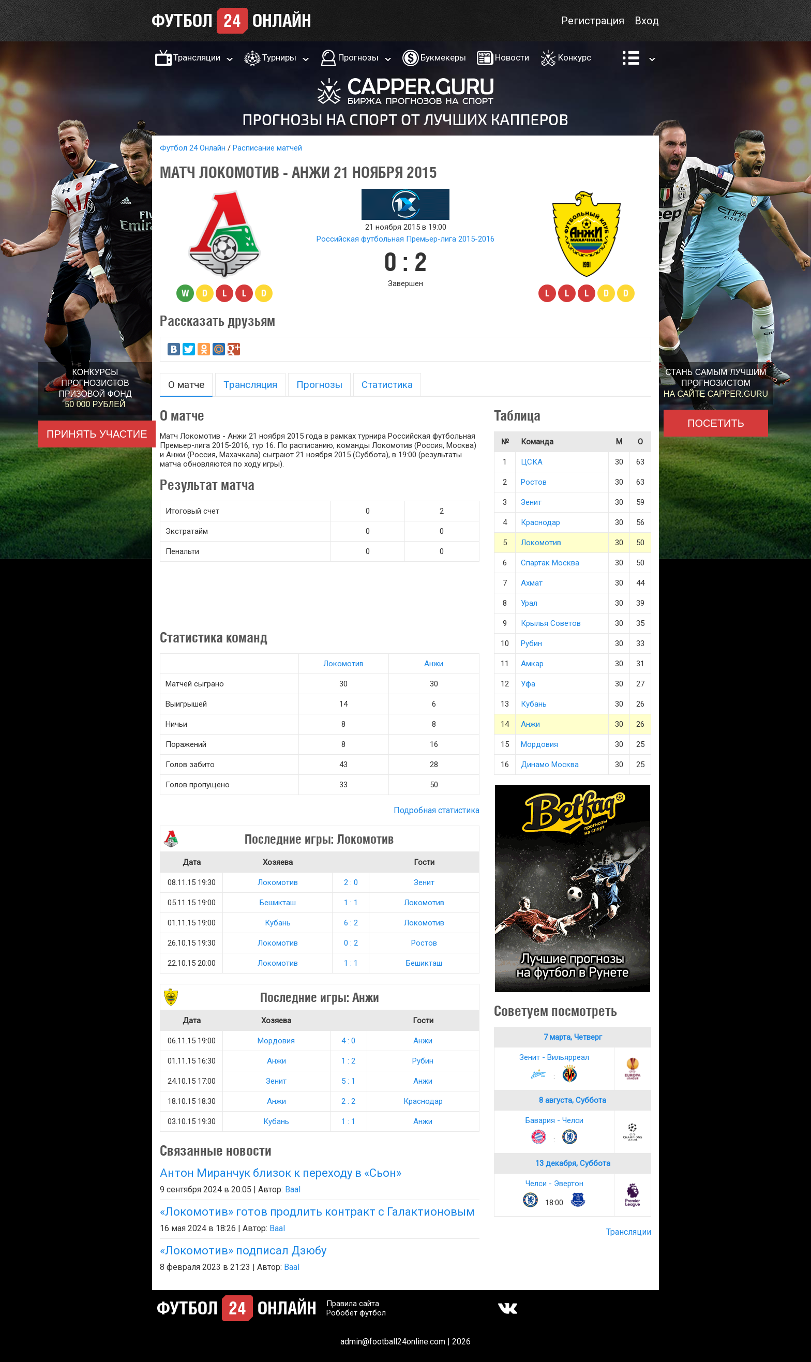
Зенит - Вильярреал (554, 1057)
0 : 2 (351, 943)
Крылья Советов (551, 623)
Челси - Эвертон (554, 1183)
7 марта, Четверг (573, 1037)
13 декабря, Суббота (572, 1163)
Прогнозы (358, 57)
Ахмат (532, 583)
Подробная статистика (436, 810)
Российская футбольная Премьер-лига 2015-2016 (405, 239)
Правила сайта (352, 1303)
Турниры (279, 57)
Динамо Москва (550, 764)
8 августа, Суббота (572, 1100)
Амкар (532, 663)
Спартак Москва (550, 562)
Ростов (424, 943)
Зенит (424, 882)
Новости (512, 57)
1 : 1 (351, 902)
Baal (293, 1189)
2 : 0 (351, 882)
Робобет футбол (356, 1313)
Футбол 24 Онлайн (193, 148)
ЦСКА (532, 462)
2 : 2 (348, 1101)
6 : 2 (351, 922)
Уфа (528, 684)
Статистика (387, 385)
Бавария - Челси (554, 1120)
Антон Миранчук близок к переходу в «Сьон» (280, 1172)
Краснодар (423, 1101)
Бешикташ (278, 902)
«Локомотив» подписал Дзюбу (243, 1250)
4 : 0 (348, 1040)
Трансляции (196, 57)
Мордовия (276, 1040)
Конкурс (574, 57)
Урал (529, 603)
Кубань (278, 922)
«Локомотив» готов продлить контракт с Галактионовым (317, 1211)
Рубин (422, 1061)
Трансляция (250, 385)
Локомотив (343, 663)
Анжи (433, 663)
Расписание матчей (267, 148)
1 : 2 (348, 1061)
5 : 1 (348, 1081)
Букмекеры (443, 57)
